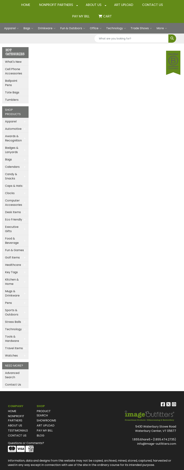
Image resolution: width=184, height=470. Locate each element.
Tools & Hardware (12, 338)
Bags (28, 28)
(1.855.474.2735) (164, 439)
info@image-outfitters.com (156, 444)
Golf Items (12, 257)
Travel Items (14, 348)
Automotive (13, 129)
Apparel (11, 28)
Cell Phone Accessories (13, 71)
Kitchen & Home (12, 281)
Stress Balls (13, 322)
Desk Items (13, 212)
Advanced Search (12, 375)
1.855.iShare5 (141, 439)
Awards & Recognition (13, 138)
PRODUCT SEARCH (44, 413)
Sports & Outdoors (11, 312)
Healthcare (13, 265)
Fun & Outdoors (72, 28)
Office (96, 28)
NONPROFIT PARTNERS (56, 5)
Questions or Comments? (26, 443)
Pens (8, 303)
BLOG (40, 435)
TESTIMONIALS (18, 430)
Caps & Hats (13, 186)
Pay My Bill (80, 16)
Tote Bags (12, 92)
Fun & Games (14, 250)
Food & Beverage (12, 240)
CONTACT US (152, 5)
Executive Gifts (12, 229)
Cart (107, 16)
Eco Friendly (13, 219)
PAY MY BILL (45, 430)
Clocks (10, 193)
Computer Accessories (13, 202)
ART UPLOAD (123, 5)
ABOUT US (94, 5)
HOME (25, 5)
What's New (13, 62)
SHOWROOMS (46, 420)
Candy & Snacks (11, 176)
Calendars (12, 167)
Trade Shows (141, 28)
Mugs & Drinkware (12, 293)
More (162, 28)
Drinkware (47, 28)
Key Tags (11, 272)
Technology (116, 28)
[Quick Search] (131, 38)
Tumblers (12, 100)
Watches (11, 355)
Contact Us (13, 385)
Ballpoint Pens (11, 83)
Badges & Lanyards (11, 150)
